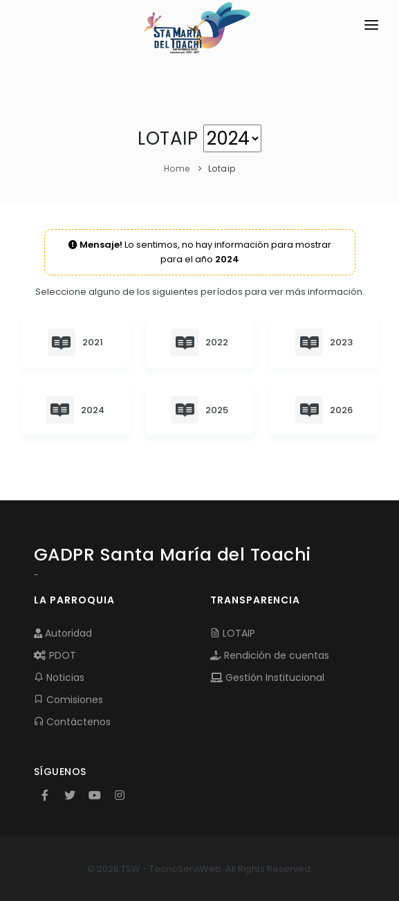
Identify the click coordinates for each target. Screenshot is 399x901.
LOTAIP (232, 633)
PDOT (55, 655)
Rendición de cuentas (269, 655)
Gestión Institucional (267, 677)
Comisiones (68, 700)
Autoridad (63, 633)
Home (177, 168)
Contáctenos (72, 722)
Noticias (59, 677)
